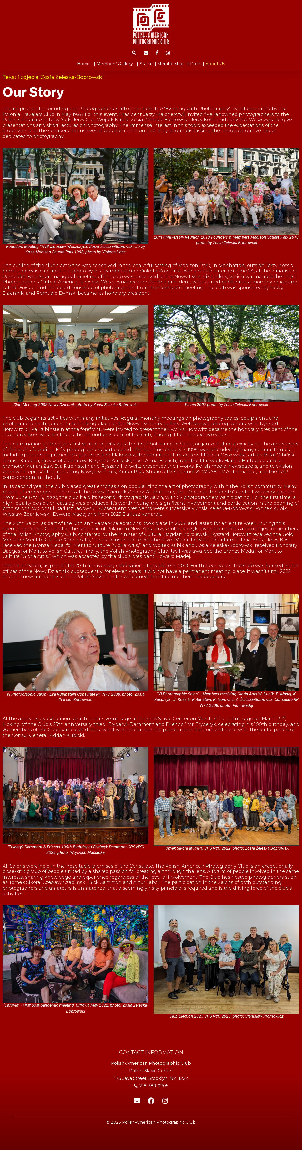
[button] (134, 53)
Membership (171, 63)
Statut (146, 63)
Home (84, 63)
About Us (215, 63)
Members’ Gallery (116, 63)
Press (195, 63)
